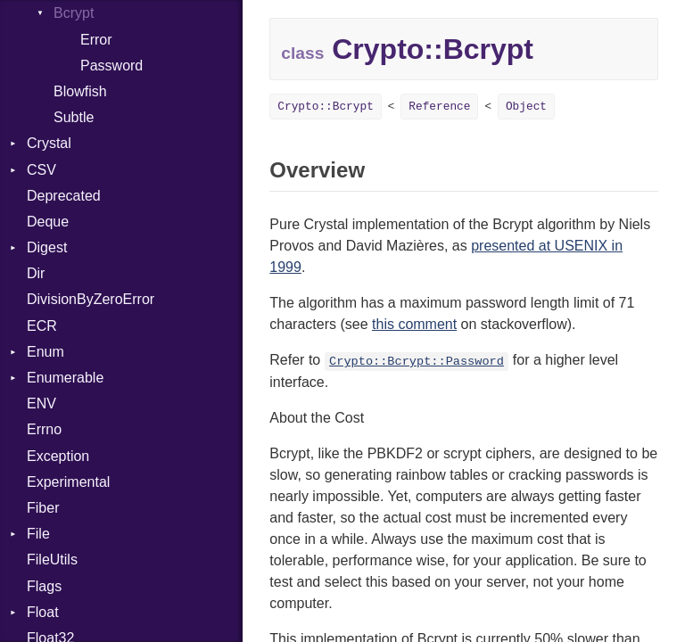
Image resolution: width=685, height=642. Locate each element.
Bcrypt (74, 13)
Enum (45, 351)
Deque (48, 221)
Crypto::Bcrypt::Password (416, 361)
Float (43, 612)
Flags (44, 586)
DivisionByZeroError (90, 299)
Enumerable (65, 377)
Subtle (74, 117)
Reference (439, 106)
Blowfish (80, 91)
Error (96, 39)
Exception (58, 456)
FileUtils (52, 559)
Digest (47, 247)
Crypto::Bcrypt (325, 106)
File (38, 533)
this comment (414, 324)
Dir (36, 273)
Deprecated (64, 195)
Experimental (68, 482)
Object (526, 106)
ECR (42, 325)
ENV (41, 403)
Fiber (43, 507)
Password (111, 65)
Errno (44, 429)
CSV (41, 169)
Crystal (49, 143)
